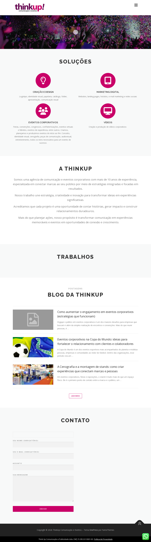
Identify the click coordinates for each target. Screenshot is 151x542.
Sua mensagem (43, 488)
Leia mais (75, 396)
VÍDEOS (108, 122)
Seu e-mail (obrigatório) (43, 454)
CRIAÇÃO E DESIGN (43, 92)
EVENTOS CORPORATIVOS (43, 122)
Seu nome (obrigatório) (43, 443)
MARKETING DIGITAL (108, 92)
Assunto (43, 465)
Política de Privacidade (103, 539)
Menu (136, 5)
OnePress (93, 530)
